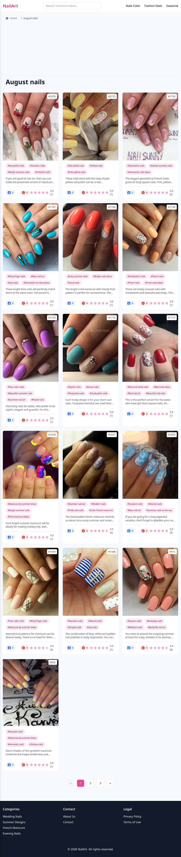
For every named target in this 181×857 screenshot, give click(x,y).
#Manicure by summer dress (22, 503)
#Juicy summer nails (78, 276)
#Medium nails (134, 627)
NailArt (10, 6)
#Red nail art (133, 393)
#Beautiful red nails (155, 393)
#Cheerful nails (42, 172)
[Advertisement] (90, 48)
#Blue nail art (37, 276)
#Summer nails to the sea (159, 510)
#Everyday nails (154, 620)
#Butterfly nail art (156, 627)
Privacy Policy (132, 816)
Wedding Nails (12, 816)
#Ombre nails (36, 744)
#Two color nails (16, 386)
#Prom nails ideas (154, 282)
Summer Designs (14, 822)
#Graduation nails (136, 276)
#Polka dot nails (76, 510)
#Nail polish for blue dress (37, 282)
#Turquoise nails (76, 393)
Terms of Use (132, 822)
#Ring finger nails (16, 276)
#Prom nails (133, 282)
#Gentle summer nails (161, 165)
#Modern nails (98, 503)
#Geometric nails (135, 165)
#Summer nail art (17, 399)
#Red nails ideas (162, 386)
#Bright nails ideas (102, 276)
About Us (69, 816)
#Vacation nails (37, 165)
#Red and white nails (137, 386)
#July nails (13, 282)
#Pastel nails (37, 399)
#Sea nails (92, 627)
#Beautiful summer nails (20, 393)
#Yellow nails (96, 165)
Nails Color (133, 6)
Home (11, 18)
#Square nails (134, 620)
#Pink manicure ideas (18, 516)
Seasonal (172, 6)
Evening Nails (12, 833)
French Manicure (14, 828)
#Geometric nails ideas (138, 172)
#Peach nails (157, 276)
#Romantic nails (16, 744)
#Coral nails (73, 282)
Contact (68, 822)
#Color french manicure (101, 510)
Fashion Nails (153, 6)
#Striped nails (74, 627)
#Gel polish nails (16, 165)
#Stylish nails (74, 386)
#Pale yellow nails (76, 172)
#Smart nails (92, 386)
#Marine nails (155, 503)
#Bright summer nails (18, 172)
